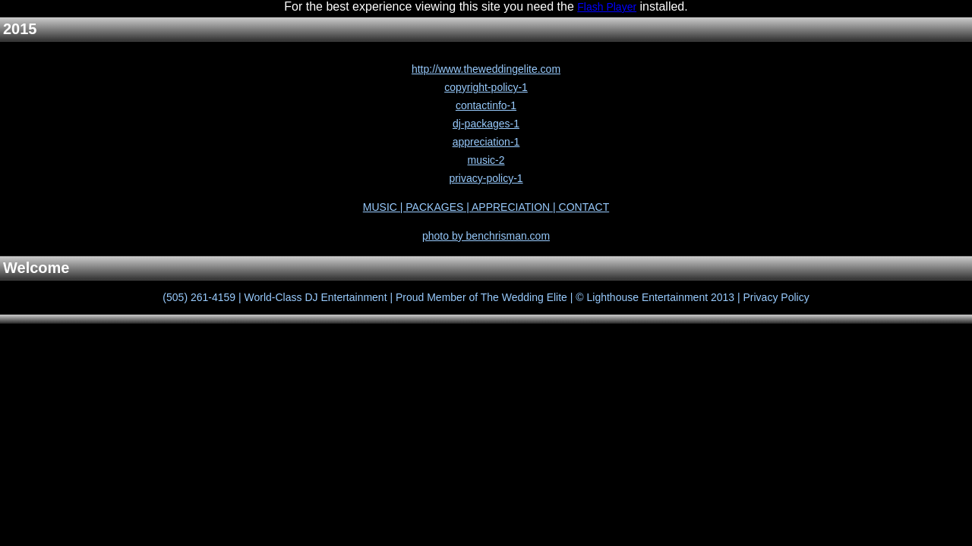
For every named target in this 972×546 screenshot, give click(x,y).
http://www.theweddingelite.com (486, 69)
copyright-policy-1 (486, 87)
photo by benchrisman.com (486, 236)
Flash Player (606, 7)
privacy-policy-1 (485, 178)
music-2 (485, 160)
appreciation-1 (486, 142)
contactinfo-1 (486, 105)
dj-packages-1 (486, 124)
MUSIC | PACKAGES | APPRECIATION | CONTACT (486, 207)
